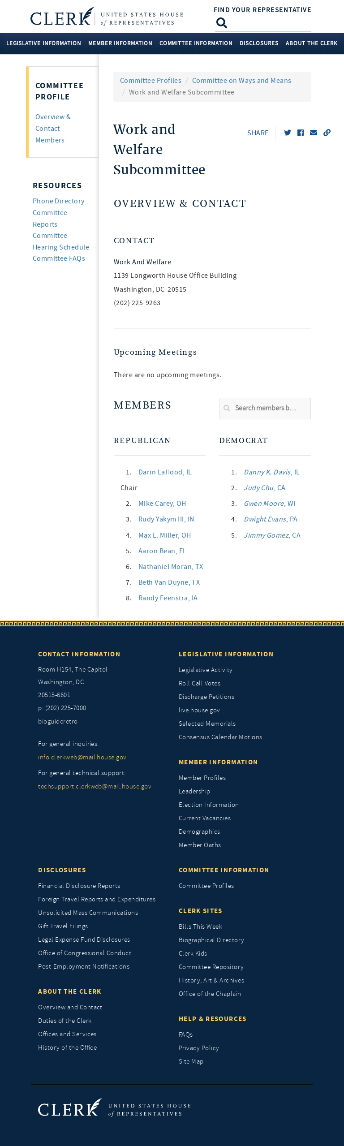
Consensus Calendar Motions (220, 737)
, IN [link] (166, 519)
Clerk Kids (193, 953)
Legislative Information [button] (43, 43)
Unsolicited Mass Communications (88, 913)
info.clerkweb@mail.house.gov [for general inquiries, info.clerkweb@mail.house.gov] (82, 757)
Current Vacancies (205, 818)
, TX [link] (170, 566)
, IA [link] (168, 598)
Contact (134, 241)
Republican (142, 440)
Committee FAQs (59, 258)
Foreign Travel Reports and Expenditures (96, 899)
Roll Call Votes (199, 683)
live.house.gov (199, 710)
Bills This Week (200, 926)
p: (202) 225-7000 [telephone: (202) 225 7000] (62, 708)
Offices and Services (67, 1034)
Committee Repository (211, 967)
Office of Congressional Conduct (84, 953)
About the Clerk (69, 991)
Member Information (218, 762)
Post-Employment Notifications (83, 966)
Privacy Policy (199, 1048)
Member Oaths (200, 845)
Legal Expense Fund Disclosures (84, 939)
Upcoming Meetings (156, 352)
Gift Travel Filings (63, 926)
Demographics (199, 831)
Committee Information (224, 870)
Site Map (191, 1061)
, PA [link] (271, 519)
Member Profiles (202, 778)
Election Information (209, 805)
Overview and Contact (70, 1007)
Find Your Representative (262, 9)
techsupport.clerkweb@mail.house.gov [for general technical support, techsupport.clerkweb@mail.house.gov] (94, 786)
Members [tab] (50, 140)
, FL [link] (162, 551)
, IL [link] (165, 472)
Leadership (195, 791)
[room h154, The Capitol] (101, 682)
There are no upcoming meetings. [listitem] (168, 375)
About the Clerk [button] (312, 43)
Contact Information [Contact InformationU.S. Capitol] (79, 654)
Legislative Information (226, 654)
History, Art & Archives (211, 980)
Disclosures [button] (259, 43)
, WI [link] (270, 503)
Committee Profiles (151, 80)
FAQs (186, 1034)
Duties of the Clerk (64, 1021)
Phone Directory (59, 201)
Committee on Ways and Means (242, 80)
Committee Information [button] (195, 43)
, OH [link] (162, 503)
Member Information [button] (120, 43)
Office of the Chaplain (210, 994)
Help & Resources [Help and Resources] (213, 1018)
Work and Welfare (143, 262)
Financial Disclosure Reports (79, 886)
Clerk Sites (201, 910)
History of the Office (67, 1047)
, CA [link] (265, 487)
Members (143, 406)
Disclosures (62, 870)
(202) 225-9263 (137, 302)
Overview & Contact (180, 204)
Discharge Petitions (206, 697)
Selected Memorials (207, 723)
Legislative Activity (206, 670)
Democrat (243, 440)
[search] (265, 408)
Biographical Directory (212, 940)
